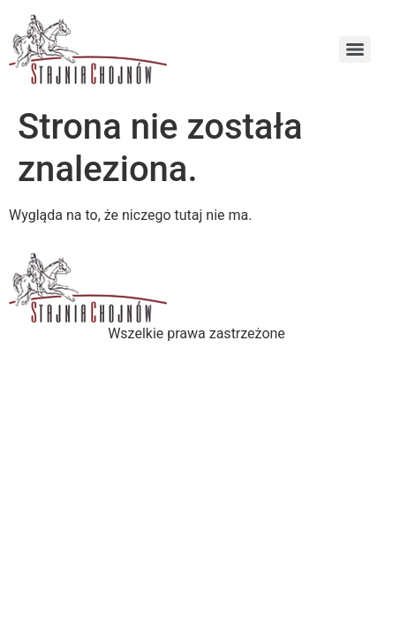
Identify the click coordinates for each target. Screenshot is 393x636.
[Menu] (355, 49)
